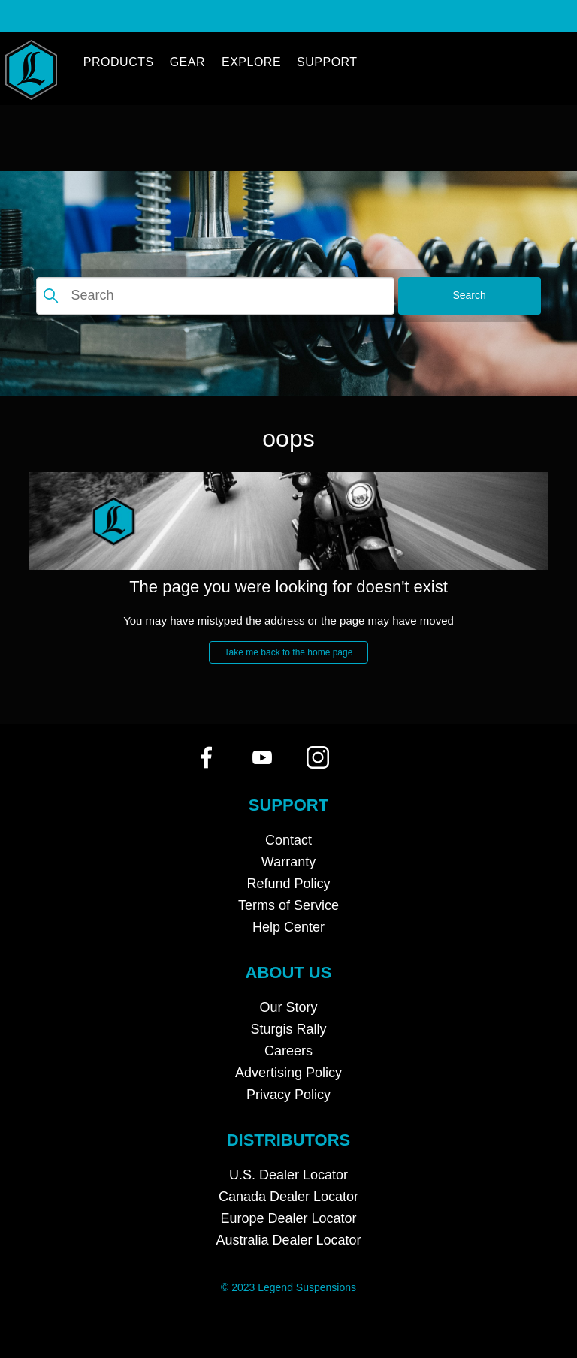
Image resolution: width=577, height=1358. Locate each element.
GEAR (187, 62)
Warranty (288, 861)
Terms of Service (288, 905)
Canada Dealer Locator (288, 1196)
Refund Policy (288, 883)
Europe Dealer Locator (288, 1218)
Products (118, 62)
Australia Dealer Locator (288, 1240)
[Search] (215, 296)
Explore (251, 62)
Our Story (288, 1007)
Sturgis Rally (288, 1029)
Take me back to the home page (289, 652)
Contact (288, 840)
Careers (288, 1050)
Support (327, 62)
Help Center (288, 927)
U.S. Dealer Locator (288, 1174)
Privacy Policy (288, 1094)
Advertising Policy (288, 1072)
